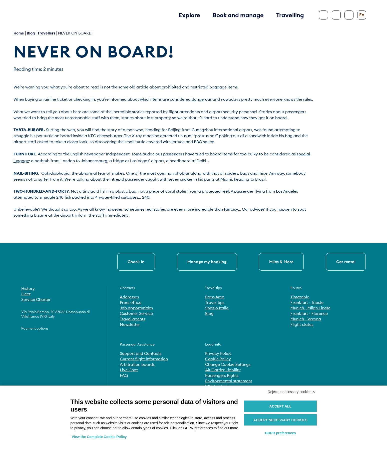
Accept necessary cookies (280, 420)
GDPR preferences (280, 433)
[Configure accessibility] (348, 14)
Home (19, 33)
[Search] (336, 14)
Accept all (280, 406)
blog (31, 33)
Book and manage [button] (238, 15)
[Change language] (361, 14)
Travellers (46, 33)
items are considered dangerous (182, 99)
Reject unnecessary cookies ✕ (291, 392)
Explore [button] (189, 15)
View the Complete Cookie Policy (99, 437)
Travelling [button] (290, 15)
